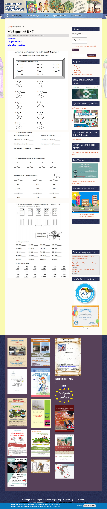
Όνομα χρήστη (77, 34)
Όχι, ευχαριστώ (89, 506)
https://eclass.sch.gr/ (78, 139)
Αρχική (9, 26)
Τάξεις (46, 16)
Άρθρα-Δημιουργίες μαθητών (83, 74)
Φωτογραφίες (76, 16)
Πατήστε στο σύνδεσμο (79, 108)
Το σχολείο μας (33, 16)
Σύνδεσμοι (77, 70)
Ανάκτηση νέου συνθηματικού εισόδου (85, 46)
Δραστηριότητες (59, 16)
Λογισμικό (77, 68)
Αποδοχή (79, 506)
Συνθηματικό (76, 40)
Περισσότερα (56, 506)
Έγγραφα (77, 66)
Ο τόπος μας (17, 16)
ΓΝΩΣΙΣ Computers (37, 503)
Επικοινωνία (77, 72)
